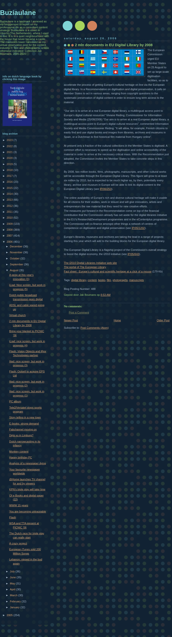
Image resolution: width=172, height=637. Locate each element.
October (15, 258)
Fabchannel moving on (23, 429)
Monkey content (19, 451)
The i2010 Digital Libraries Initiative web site (90, 262)
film (109, 280)
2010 (10, 217)
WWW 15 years (18, 505)
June (13, 577)
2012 (10, 205)
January (15, 607)
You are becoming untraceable (27, 511)
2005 (10, 615)
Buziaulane (18, 12)
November (16, 252)
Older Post (163, 320)
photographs (120, 280)
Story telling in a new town (25, 417)
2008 (10, 229)
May (13, 583)
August (14, 270)
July (12, 571)
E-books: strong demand (24, 423)
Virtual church (17, 315)
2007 (10, 235)
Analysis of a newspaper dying (27, 463)
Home (117, 320)
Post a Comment (79, 312)
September (17, 264)
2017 (10, 175)
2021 (10, 152)
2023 (10, 140)
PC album (15, 401)
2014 (10, 193)
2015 (10, 187)
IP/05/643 (133, 254)
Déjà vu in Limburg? (21, 435)
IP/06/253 (105, 188)
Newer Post (71, 320)
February (15, 601)
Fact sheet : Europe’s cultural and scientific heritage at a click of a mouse (108, 271)
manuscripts (136, 280)
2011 (10, 211)
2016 (10, 181)
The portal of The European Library (85, 267)
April (13, 589)
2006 (10, 241)
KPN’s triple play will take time (27, 489)
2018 (10, 170)
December (16, 246)
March (14, 595)
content (92, 280)
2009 (10, 223)
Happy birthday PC (20, 457)
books (101, 280)
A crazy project (18, 543)
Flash (12, 517)
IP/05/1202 (138, 227)
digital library (78, 280)
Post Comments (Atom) (95, 327)
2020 (10, 157)
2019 (10, 164)
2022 (10, 146)
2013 (10, 199)
